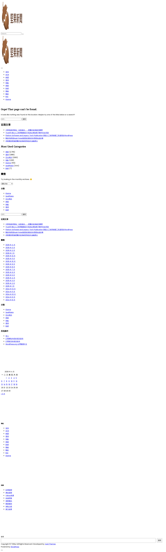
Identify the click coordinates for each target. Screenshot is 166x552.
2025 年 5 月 (10, 275)
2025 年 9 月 (10, 264)
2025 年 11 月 (10, 258)
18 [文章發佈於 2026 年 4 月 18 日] (14, 384)
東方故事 (9, 509)
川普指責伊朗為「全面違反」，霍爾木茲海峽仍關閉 (24, 130)
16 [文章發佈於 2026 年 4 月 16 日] (9, 384)
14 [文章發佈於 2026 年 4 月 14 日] (4, 384)
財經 (7, 88)
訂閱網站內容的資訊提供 (14, 338)
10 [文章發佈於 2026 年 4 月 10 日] (11, 381)
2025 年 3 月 (10, 280)
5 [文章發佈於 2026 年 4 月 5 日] (16, 378)
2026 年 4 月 (10, 245)
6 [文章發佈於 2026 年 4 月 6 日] (1, 381)
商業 (7, 86)
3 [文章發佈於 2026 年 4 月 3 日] (11, 378)
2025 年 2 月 (10, 283)
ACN (7, 75)
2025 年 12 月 (10, 256)
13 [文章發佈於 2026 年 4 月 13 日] (2, 384)
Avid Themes (50, 544)
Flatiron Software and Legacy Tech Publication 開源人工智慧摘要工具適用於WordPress (39, 135)
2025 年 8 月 (10, 267)
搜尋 (2, 537)
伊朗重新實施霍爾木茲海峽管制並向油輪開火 (22, 141)
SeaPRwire (10, 166)
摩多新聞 (9, 493)
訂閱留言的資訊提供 (13, 341)
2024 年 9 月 (10, 297)
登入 (7, 336)
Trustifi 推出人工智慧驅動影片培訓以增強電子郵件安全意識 (27, 133)
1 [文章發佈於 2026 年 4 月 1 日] (6, 378)
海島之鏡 (9, 506)
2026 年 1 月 (10, 253)
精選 (7, 77)
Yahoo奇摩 (10, 495)
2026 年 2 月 (10, 250)
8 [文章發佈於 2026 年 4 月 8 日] (6, 381)
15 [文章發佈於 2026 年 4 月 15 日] (6, 384)
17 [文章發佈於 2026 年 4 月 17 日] (11, 384)
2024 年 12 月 (11, 289)
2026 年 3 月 (10, 247)
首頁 (7, 72)
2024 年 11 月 (10, 292)
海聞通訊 (9, 501)
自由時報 (9, 498)
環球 (7, 80)
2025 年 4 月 (10, 278)
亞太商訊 (9, 157)
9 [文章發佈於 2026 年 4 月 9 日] (9, 381)
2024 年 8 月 (10, 300)
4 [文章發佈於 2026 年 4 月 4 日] (14, 378)
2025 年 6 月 (10, 272)
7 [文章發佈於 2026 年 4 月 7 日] (4, 381)
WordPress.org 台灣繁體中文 (16, 344)
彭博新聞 (9, 490)
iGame (8, 99)
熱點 (7, 83)
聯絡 (7, 91)
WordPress (15, 547)
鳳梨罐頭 (9, 504)
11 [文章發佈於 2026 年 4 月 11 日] (13, 381)
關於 (7, 94)
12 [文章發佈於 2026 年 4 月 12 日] (16, 381)
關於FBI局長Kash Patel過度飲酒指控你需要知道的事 (24, 138)
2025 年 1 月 (10, 286)
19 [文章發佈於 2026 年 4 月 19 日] (16, 384)
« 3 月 (3, 394)
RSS (7, 96)
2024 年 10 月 (11, 294)
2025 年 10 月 (10, 261)
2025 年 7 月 (10, 269)
